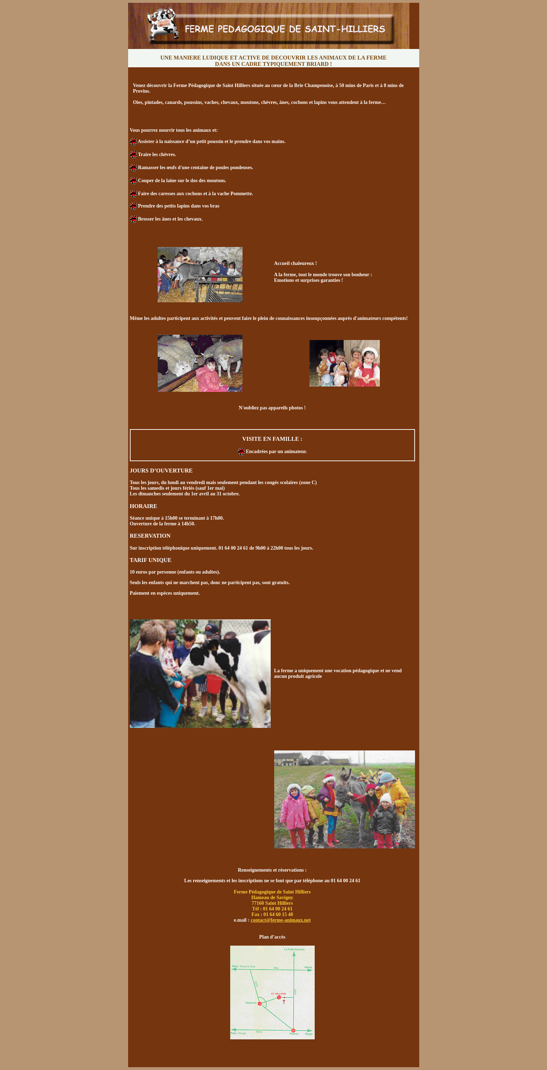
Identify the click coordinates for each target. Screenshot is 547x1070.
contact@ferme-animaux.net (280, 920)
